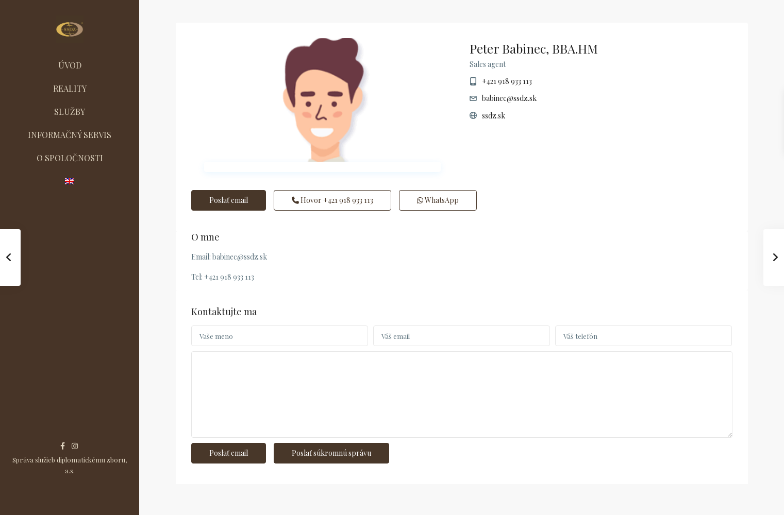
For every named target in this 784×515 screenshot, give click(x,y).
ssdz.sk (493, 116)
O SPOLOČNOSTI (70, 157)
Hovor (332, 200)
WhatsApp (438, 200)
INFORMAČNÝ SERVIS (69, 134)
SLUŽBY (69, 111)
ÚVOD (69, 65)
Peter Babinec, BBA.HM (534, 48)
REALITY (70, 88)
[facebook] (63, 446)
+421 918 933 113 (507, 81)
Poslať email (228, 200)
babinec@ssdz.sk (509, 98)
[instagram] (75, 446)
